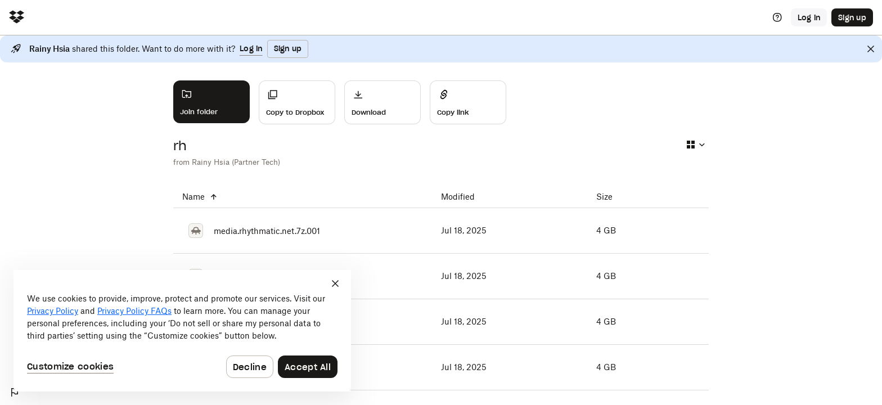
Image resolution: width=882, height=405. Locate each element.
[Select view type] (695, 145)
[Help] (777, 17)
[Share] (468, 102)
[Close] (871, 49)
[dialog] (182, 331)
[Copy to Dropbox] (297, 102)
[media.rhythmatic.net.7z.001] (302, 230)
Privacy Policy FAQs (134, 311)
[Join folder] (211, 101)
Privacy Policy (52, 311)
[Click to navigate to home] (16, 18)
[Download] (382, 102)
